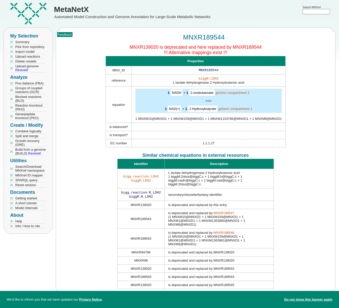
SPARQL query (26, 180)
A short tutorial (25, 203)
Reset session (25, 185)
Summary (22, 42)
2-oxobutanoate (201, 94)
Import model (25, 52)
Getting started (26, 198)
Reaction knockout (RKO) (29, 107)
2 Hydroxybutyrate (202, 109)
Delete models (25, 61)
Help (18, 221)
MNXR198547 (224, 214)
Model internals (26, 208)
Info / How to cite (27, 226)
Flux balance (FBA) (29, 83)
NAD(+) (174, 109)
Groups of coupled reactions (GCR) (28, 90)
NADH (176, 94)
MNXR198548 (224, 234)
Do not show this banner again (308, 299)
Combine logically (28, 131)
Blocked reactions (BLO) (28, 98)
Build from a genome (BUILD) (30, 151)
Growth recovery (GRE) (27, 143)
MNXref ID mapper (29, 175)
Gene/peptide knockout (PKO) (27, 116)
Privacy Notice (90, 299)
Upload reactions (27, 56)
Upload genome (27, 68)
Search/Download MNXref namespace (30, 168)
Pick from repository (30, 47)
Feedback (65, 34)
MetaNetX (71, 9)
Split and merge (26, 136)
